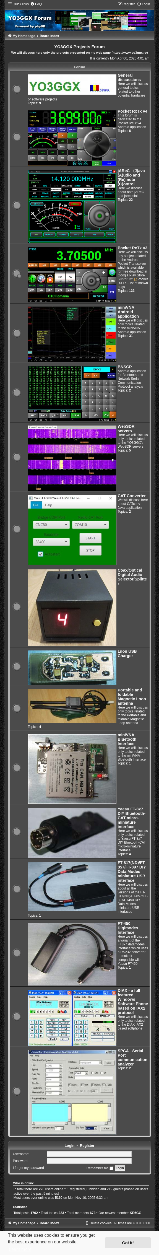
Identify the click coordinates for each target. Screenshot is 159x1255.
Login (70, 1145)
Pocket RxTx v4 (132, 111)
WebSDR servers (126, 428)
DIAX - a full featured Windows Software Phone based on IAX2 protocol (133, 1001)
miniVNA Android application (128, 311)
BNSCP (125, 367)
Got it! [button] (128, 1243)
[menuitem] (36, 4)
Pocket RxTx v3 (132, 248)
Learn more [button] (20, 1249)
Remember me (100, 1168)
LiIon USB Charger (127, 653)
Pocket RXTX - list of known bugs (133, 283)
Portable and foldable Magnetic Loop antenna (132, 697)
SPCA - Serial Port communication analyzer (132, 1057)
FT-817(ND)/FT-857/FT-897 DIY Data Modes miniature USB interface (132, 871)
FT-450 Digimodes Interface (128, 928)
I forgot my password (28, 1168)
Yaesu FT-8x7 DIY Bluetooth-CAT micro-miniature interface (132, 818)
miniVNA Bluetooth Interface (127, 739)
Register (87, 1145)
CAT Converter (132, 496)
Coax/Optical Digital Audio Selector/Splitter (132, 577)
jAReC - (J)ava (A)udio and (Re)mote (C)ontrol (131, 177)
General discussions (129, 77)
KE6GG (135, 1213)
